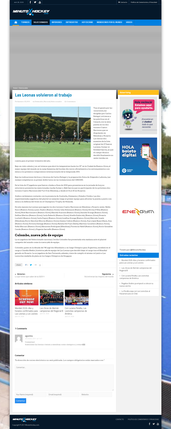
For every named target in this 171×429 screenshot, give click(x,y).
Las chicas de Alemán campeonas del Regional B (51, 310)
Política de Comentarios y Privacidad (144, 2)
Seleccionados (41, 23)
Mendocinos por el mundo (109, 23)
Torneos (25, 23)
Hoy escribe (87, 23)
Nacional (47, 101)
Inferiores (57, 23)
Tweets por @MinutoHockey (133, 250)
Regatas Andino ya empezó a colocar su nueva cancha (136, 284)
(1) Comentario (70, 101)
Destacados (23, 88)
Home (15, 88)
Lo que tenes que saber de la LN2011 (39, 275)
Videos (129, 23)
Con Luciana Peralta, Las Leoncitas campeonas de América (76, 311)
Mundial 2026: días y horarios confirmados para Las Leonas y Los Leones (26, 311)
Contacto (122, 2)
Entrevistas (72, 23)
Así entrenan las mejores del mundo (89, 275)
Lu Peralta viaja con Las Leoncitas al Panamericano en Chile (134, 292)
